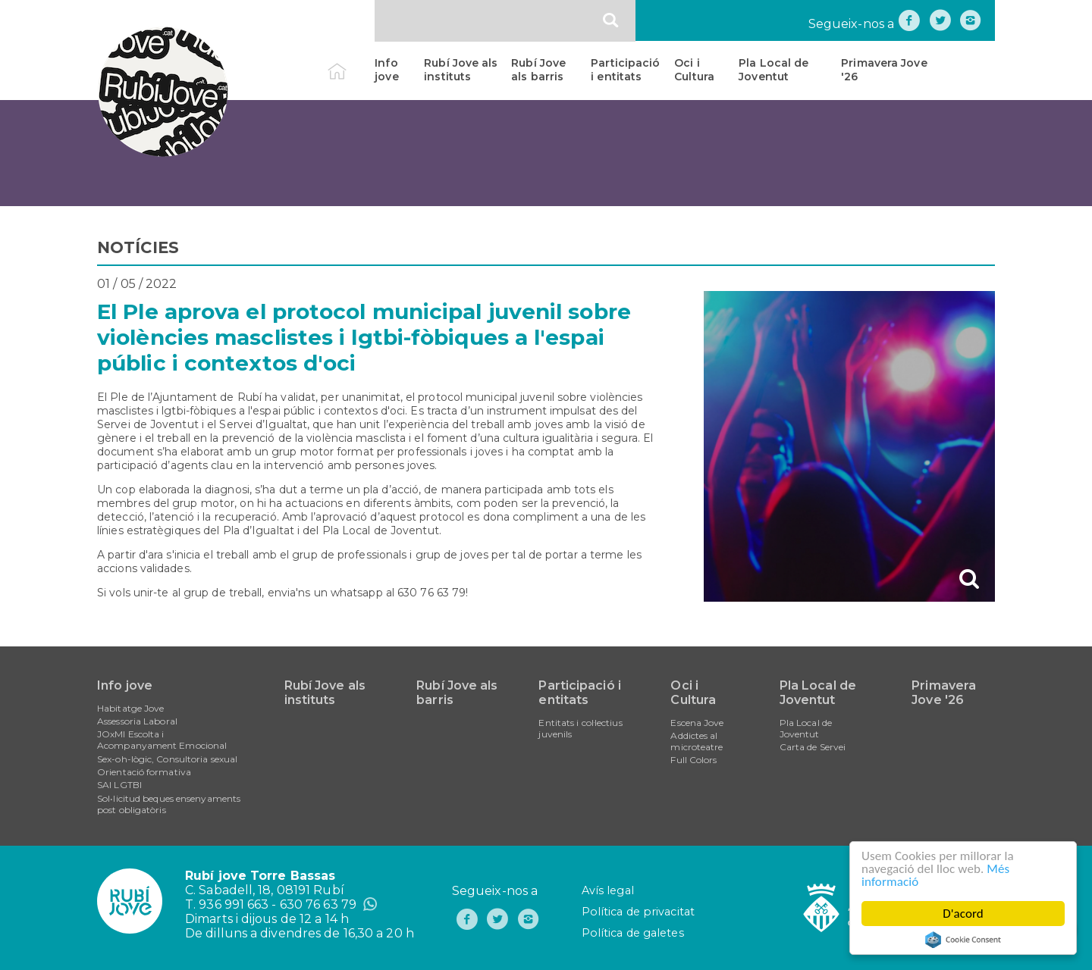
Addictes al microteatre (696, 741)
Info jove (386, 69)
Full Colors (693, 759)
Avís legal (608, 890)
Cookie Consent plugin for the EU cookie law (963, 939)
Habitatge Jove (130, 708)
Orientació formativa (144, 772)
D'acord (963, 914)
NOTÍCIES (138, 247)
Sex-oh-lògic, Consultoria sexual (167, 759)
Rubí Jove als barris (538, 69)
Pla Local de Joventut (773, 69)
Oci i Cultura (694, 69)
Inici (350, 63)
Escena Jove (696, 722)
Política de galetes (633, 933)
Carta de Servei (813, 747)
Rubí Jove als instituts (460, 69)
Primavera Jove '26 (884, 69)
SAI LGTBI (119, 784)
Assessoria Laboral (137, 721)
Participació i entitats (625, 69)
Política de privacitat (638, 911)
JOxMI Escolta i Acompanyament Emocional (162, 739)
